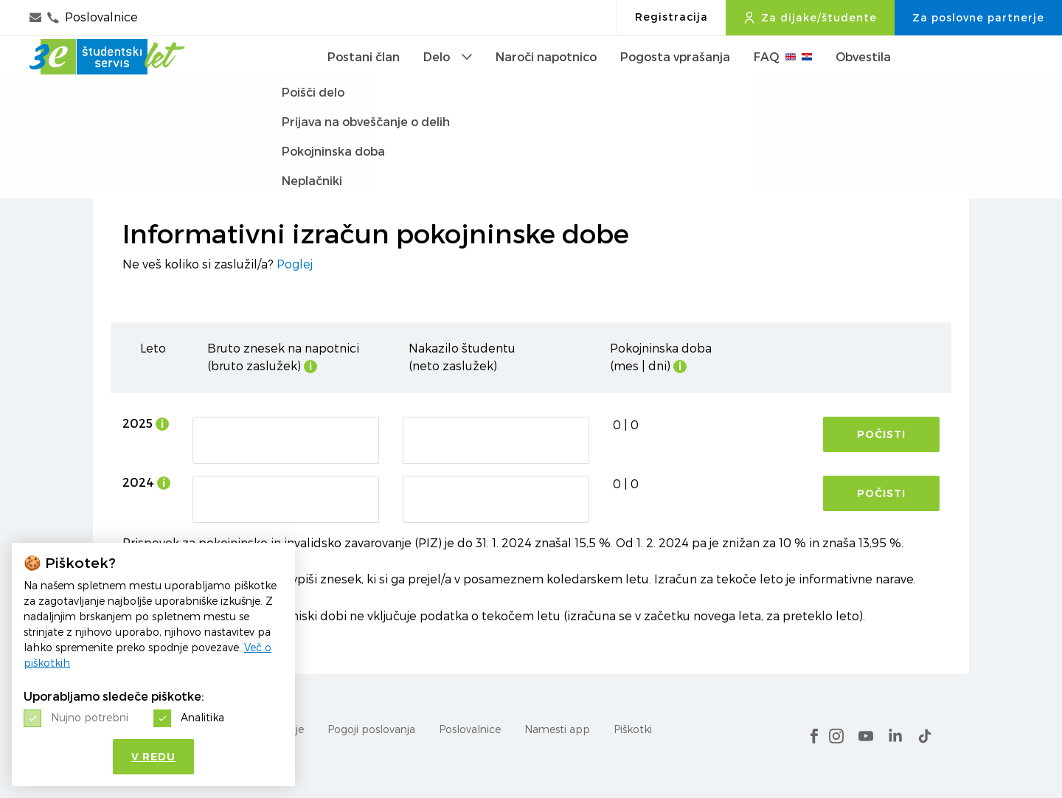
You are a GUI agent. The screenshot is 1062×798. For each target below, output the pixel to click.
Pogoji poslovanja (371, 729)
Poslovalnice (470, 729)
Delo (447, 80)
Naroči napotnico (546, 80)
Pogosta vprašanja (675, 80)
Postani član (363, 80)
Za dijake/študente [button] (810, 17)
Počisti (881, 434)
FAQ (783, 80)
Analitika (202, 717)
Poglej (295, 264)
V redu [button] (153, 756)
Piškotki (633, 729)
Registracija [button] (671, 17)
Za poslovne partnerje (978, 17)
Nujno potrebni (89, 717)
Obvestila (863, 80)
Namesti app (557, 729)
